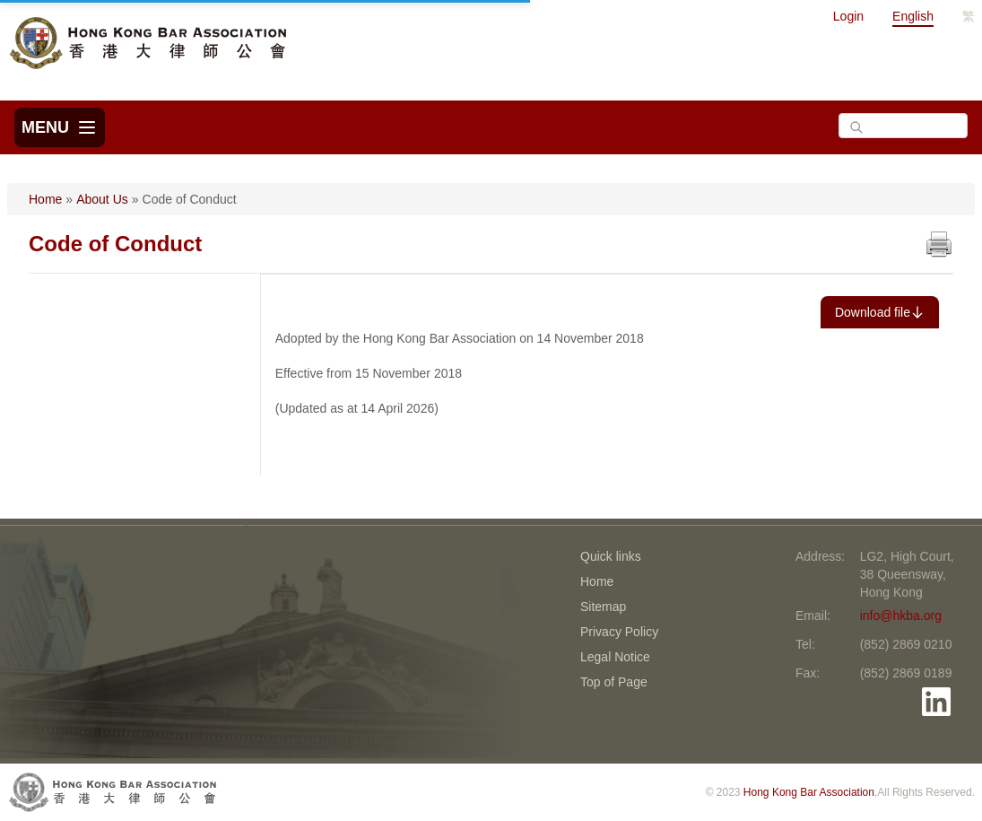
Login (848, 16)
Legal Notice (615, 657)
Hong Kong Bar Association (808, 792)
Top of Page (613, 682)
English (913, 16)
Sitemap (603, 606)
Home (45, 199)
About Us (102, 199)
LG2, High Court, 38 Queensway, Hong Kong (907, 574)
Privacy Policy (619, 631)
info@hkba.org (901, 615)
